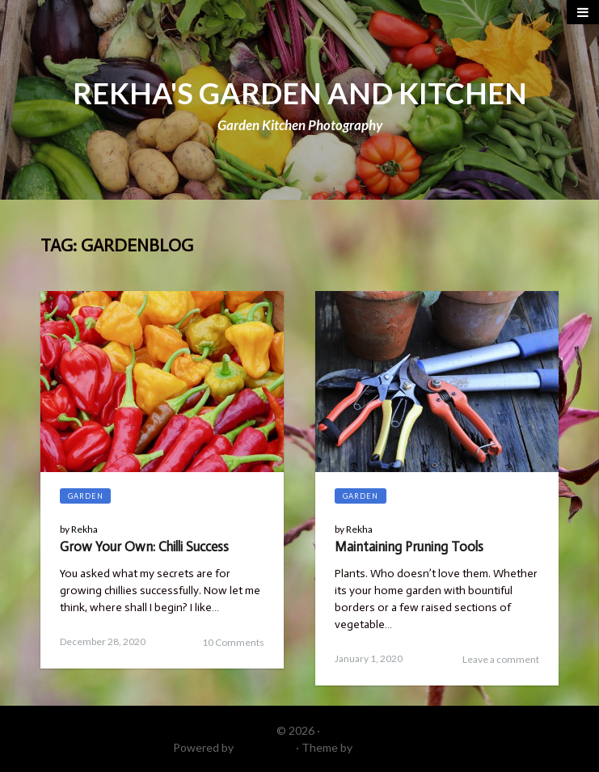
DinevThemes (390, 747)
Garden (85, 495)
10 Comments (233, 642)
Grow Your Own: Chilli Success (144, 546)
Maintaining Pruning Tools (409, 546)
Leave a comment (500, 659)
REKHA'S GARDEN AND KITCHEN (300, 93)
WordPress (264, 747)
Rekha (84, 529)
